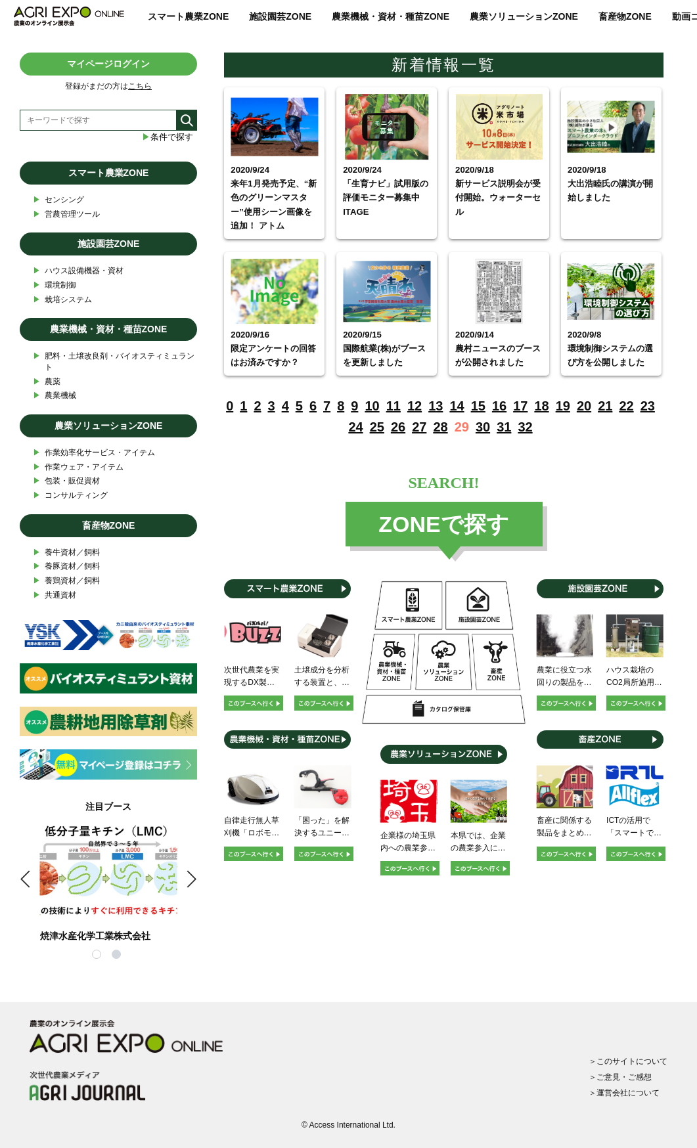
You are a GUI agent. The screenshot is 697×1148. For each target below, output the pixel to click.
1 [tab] (98, 956)
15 (478, 406)
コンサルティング (70, 495)
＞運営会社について (624, 1092)
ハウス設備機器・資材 (78, 270)
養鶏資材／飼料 (66, 580)
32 (525, 427)
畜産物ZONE (625, 16)
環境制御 (54, 285)
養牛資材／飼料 (66, 552)
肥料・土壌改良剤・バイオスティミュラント (113, 361)
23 (648, 406)
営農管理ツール (66, 214)
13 (435, 406)
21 (605, 406)
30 (483, 427)
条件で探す (167, 137)
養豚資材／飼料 (66, 566)
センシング (58, 200)
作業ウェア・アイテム (78, 467)
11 (393, 406)
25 (377, 427)
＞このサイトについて (628, 1061)
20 (584, 406)
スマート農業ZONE (188, 16)
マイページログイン (108, 63)
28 (440, 427)
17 (520, 406)
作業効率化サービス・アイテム (94, 452)
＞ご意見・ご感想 (620, 1077)
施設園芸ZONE (280, 16)
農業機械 (54, 395)
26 (398, 427)
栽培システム (62, 299)
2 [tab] (118, 956)
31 (504, 427)
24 (355, 427)
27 (419, 427)
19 (563, 406)
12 (414, 406)
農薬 (46, 381)
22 (626, 406)
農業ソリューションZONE (524, 16)
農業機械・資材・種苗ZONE (390, 16)
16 (499, 406)
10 (372, 406)
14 (456, 406)
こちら (140, 86)
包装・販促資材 (66, 481)
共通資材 (54, 595)
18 (541, 406)
